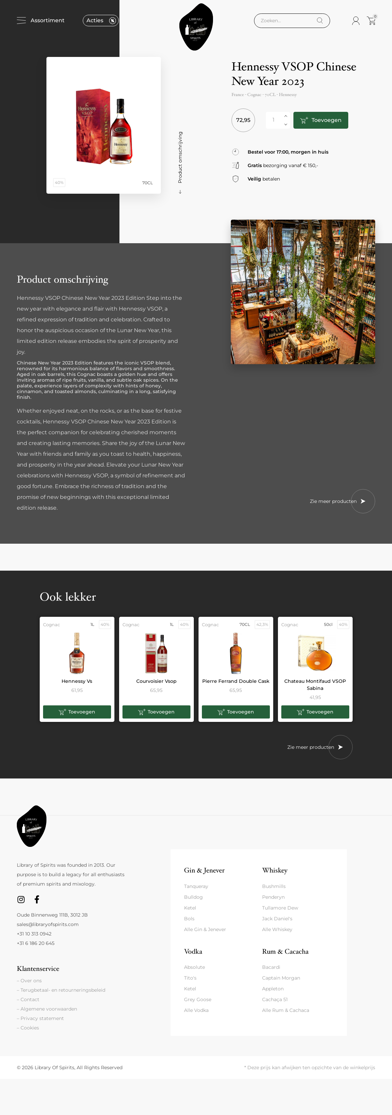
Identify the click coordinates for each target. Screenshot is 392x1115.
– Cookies (28, 1028)
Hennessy (288, 94)
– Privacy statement (40, 1018)
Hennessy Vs (77, 681)
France (237, 94)
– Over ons (29, 981)
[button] (77, 712)
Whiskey (274, 870)
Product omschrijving (180, 157)
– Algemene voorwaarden (47, 1009)
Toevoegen (326, 120)
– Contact (28, 999)
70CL (270, 94)
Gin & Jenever (204, 870)
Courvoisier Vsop (156, 681)
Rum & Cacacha (285, 951)
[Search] (320, 21)
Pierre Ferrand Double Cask (236, 681)
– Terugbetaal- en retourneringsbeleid (61, 990)
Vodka (193, 951)
